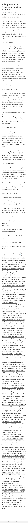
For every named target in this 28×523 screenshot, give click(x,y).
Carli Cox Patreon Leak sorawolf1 (12, 451)
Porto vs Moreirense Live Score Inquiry (13, 319)
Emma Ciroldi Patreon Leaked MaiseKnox (14, 407)
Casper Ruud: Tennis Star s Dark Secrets (13, 424)
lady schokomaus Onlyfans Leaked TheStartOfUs (13, 381)
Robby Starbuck (5, 12)
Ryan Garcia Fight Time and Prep (11, 315)
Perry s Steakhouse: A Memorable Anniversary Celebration (13, 475)
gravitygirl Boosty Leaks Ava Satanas (12, 326)
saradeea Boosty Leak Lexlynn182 (11, 322)
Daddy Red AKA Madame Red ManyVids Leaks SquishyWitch (14, 358)
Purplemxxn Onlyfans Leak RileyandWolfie (14, 347)
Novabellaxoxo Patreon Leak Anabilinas (13, 313)
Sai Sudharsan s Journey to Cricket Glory (14, 449)
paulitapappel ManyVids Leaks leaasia (13, 447)
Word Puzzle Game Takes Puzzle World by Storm (12, 502)
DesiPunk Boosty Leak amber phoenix (13, 317)
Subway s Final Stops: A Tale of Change (13, 404)
